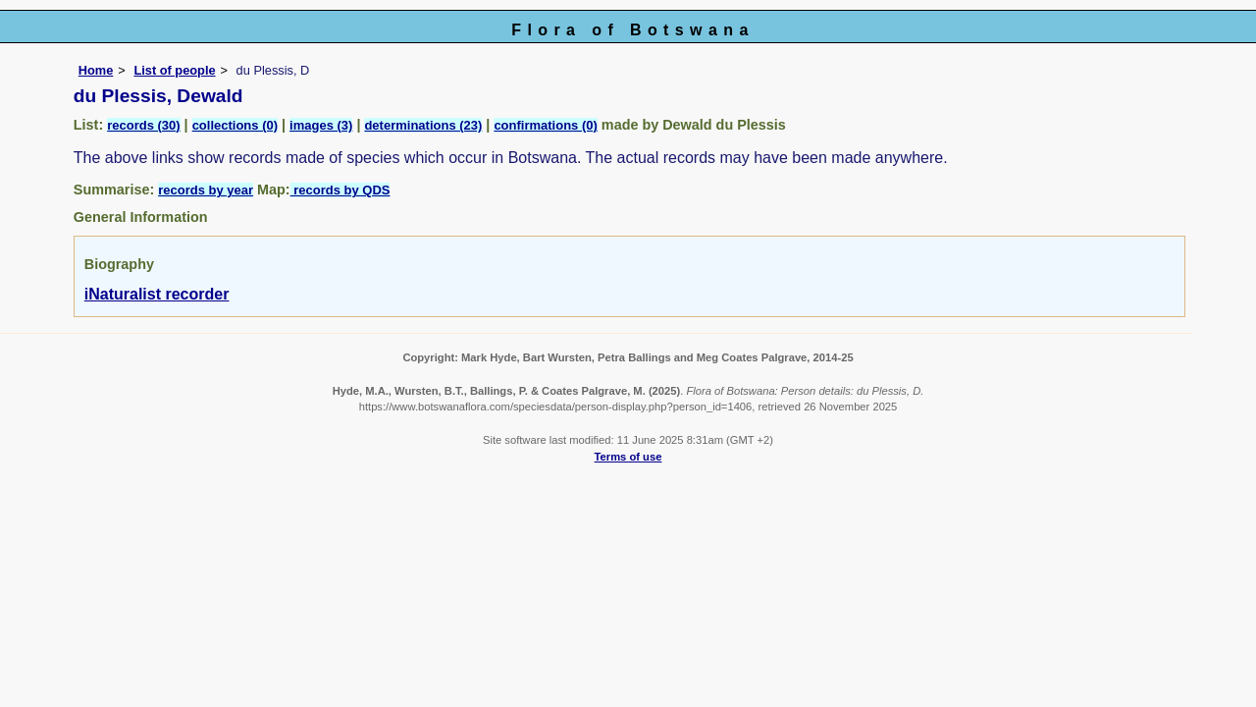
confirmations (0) (545, 125)
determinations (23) (423, 125)
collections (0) (235, 125)
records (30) (143, 125)
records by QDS (340, 190)
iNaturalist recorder (157, 294)
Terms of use (628, 456)
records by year (205, 190)
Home (96, 70)
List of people (174, 70)
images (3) (320, 125)
